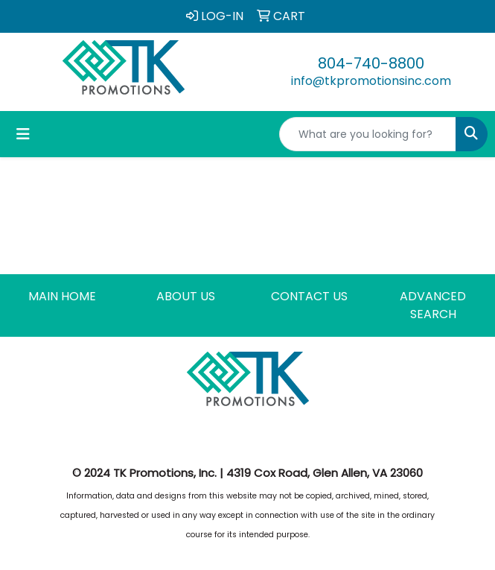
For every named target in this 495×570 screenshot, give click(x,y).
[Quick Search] (367, 134)
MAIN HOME (62, 296)
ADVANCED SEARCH (433, 305)
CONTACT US (309, 296)
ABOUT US (185, 296)
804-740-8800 (371, 63)
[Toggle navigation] (23, 134)
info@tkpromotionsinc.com (371, 80)
